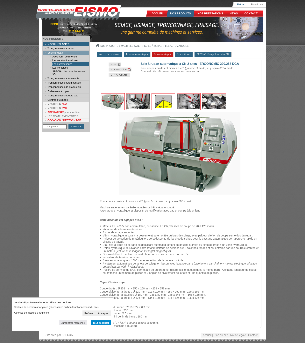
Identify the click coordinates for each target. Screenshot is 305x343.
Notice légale (238, 335)
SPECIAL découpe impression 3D (69, 73)
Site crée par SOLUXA (59, 335)
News (234, 13)
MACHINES (58, 44)
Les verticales (60, 67)
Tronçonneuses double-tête (62, 95)
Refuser (89, 313)
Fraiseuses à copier (58, 91)
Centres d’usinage (57, 99)
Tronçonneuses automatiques (64, 82)
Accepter (103, 313)
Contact (251, 13)
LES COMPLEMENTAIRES (62, 116)
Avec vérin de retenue (64, 56)
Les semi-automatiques (65, 60)
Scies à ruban (55, 52)
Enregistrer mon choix (73, 322)
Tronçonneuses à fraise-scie (63, 78)
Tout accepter (101, 322)
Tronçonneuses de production (64, 87)
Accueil (158, 13)
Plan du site (257, 4)
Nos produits (180, 13)
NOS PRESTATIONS (210, 13)
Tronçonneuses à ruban (60, 48)
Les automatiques (62, 64)
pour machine (63, 112)
